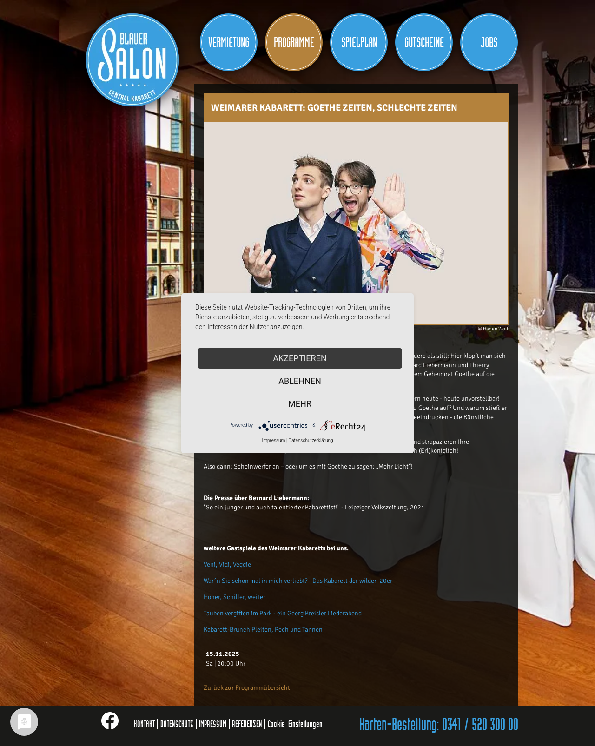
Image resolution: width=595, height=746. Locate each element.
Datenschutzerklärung (311, 440)
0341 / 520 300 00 (480, 725)
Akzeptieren (299, 358)
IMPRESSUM (212, 724)
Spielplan (359, 42)
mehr (299, 404)
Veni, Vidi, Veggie (227, 564)
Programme (294, 42)
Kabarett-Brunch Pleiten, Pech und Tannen (263, 630)
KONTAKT (144, 724)
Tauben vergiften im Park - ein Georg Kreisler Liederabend (283, 613)
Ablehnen (299, 381)
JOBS (489, 42)
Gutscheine (424, 42)
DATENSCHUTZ (176, 724)
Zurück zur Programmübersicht (247, 688)
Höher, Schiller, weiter (234, 597)
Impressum (273, 440)
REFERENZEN (247, 724)
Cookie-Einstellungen (295, 724)
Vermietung (228, 42)
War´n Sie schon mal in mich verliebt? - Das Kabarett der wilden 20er (298, 581)
